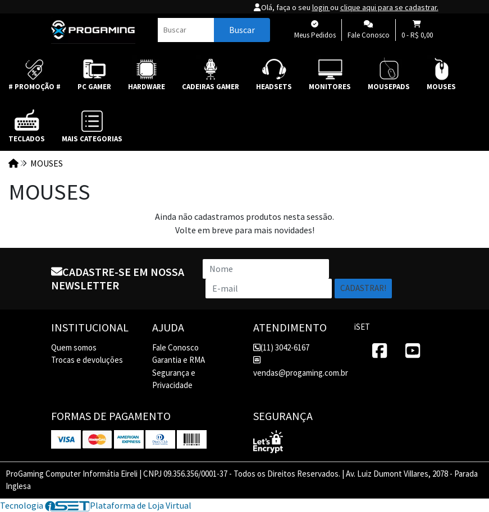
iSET (362, 326)
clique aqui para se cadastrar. (389, 7)
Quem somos (74, 347)
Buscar (242, 29)
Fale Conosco (175, 347)
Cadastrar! (363, 288)
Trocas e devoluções (87, 359)
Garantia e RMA (178, 359)
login (321, 7)
